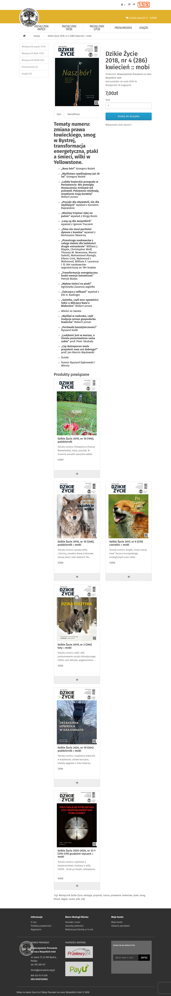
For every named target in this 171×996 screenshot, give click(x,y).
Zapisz (144, 957)
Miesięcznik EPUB (97, 28)
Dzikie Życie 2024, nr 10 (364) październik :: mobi (76, 749)
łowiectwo (127, 895)
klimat (57, 899)
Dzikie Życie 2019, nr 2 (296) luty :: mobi (75, 646)
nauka (72, 899)
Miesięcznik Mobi (69, 28)
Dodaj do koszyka (128, 116)
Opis (59, 114)
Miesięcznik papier (41, 28)
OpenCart (36, 992)
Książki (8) (27, 74)
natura (106, 895)
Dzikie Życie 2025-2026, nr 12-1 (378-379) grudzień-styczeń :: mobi (77, 853)
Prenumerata (123, 28)
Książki (143, 28)
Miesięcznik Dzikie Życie (70, 895)
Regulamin (36, 929)
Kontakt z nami (72, 922)
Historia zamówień (120, 926)
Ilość (108, 100)
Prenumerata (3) (30, 67)
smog (142, 895)
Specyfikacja (73, 114)
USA (83, 899)
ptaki (135, 895)
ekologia (88, 895)
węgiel (64, 899)
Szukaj (36, 36)
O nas (34, 922)
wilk (78, 899)
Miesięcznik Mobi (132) (33, 53)
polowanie (116, 895)
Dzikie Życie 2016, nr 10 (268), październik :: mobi (76, 543)
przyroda (97, 895)
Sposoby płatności (74, 926)
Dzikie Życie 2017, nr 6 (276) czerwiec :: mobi (126, 543)
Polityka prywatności (41, 926)
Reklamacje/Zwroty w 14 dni (79, 929)
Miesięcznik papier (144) (33, 46)
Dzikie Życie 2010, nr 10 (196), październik (76, 440)
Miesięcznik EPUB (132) (33, 60)
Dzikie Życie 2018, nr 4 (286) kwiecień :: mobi (70, 36)
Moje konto (116, 922)
